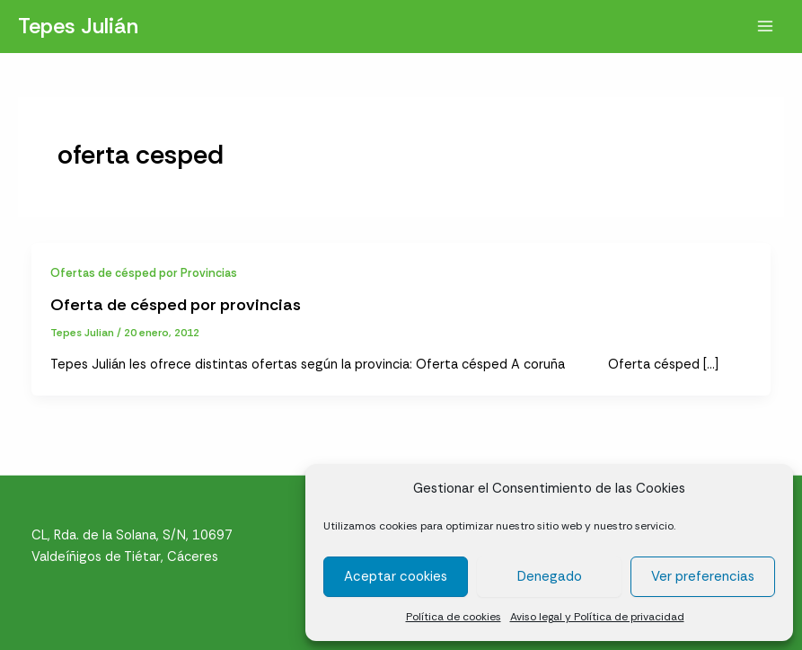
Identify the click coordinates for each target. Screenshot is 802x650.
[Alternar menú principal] (765, 26)
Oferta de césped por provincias (175, 305)
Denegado (549, 576)
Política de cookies (453, 617)
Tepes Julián (78, 26)
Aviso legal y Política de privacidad (597, 617)
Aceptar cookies (395, 576)
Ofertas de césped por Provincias (143, 272)
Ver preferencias (702, 576)
